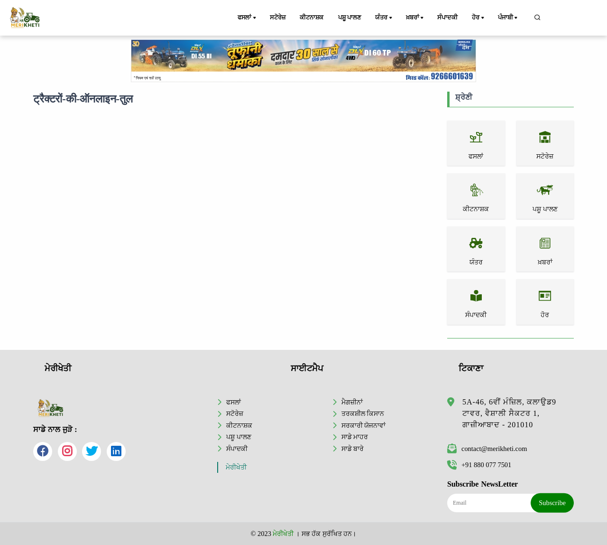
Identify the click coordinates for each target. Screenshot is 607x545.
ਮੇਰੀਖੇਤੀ (236, 467)
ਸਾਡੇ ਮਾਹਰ (354, 437)
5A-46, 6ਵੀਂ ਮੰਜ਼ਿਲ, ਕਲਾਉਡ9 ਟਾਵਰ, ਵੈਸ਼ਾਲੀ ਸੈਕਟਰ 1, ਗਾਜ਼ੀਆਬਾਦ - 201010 (509, 413)
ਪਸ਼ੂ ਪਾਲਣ (349, 17)
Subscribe (552, 503)
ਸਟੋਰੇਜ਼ (277, 17)
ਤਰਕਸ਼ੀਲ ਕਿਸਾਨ (363, 413)
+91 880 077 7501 (479, 465)
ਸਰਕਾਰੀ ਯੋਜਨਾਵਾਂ (363, 425)
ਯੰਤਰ (384, 18)
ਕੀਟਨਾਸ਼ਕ (311, 17)
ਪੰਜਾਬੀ (508, 18)
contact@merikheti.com (487, 448)
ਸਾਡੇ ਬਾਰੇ (352, 448)
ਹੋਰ (478, 18)
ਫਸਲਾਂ (248, 18)
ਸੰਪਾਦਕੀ (447, 17)
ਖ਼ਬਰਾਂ (415, 18)
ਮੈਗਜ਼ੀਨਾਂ (352, 402)
